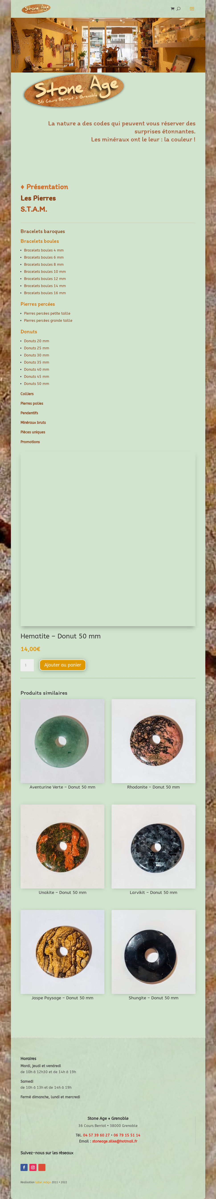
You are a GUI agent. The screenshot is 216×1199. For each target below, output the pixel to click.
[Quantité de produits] (27, 665)
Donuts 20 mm (36, 341)
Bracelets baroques (42, 231)
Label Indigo (43, 1182)
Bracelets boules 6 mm (44, 257)
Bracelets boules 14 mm (45, 286)
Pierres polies (31, 403)
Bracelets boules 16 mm (45, 293)
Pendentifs (29, 413)
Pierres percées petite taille (47, 313)
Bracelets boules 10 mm (45, 272)
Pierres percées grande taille (48, 320)
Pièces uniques (32, 432)
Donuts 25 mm (36, 348)
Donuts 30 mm (36, 355)
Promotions (30, 442)
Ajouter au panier (62, 665)
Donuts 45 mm (36, 376)
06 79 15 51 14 (127, 1135)
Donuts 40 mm (36, 369)
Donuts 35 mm (36, 362)
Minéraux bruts (33, 422)
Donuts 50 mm (36, 384)
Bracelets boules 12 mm (45, 279)
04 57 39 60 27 (96, 1135)
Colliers (26, 394)
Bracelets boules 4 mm (44, 250)
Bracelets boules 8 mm (44, 264)
